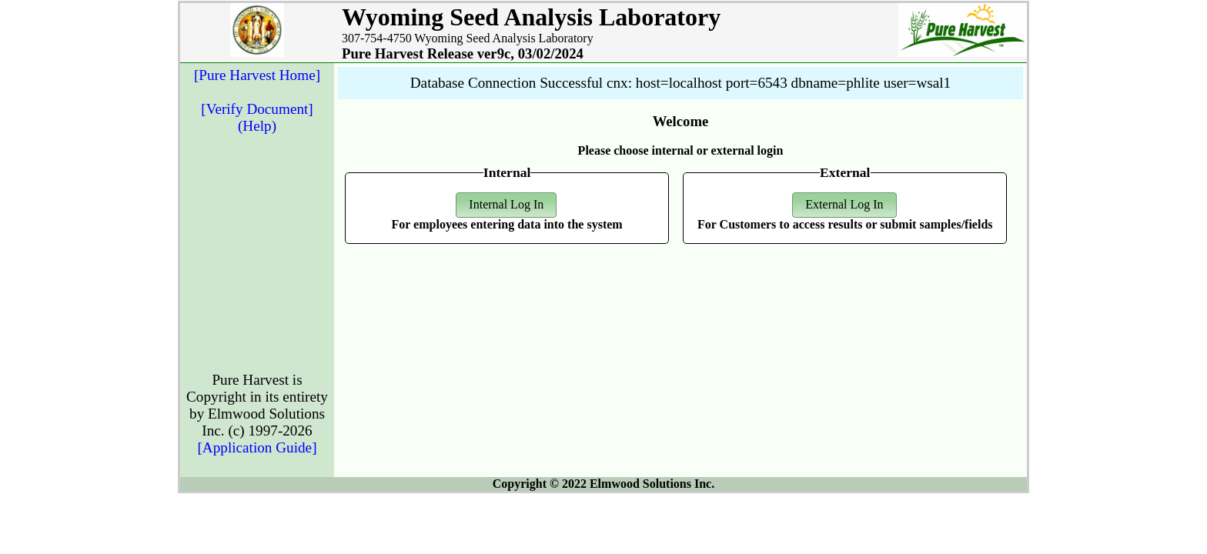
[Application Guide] (256, 447)
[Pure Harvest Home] (257, 75)
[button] (506, 205)
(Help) (257, 126)
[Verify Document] (257, 109)
